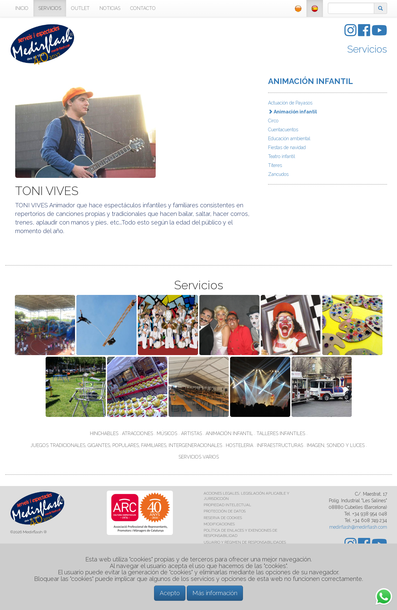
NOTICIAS (109, 8)
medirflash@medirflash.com (358, 527)
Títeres (275, 165)
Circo (273, 120)
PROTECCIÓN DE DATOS (225, 511)
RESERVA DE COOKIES (223, 517)
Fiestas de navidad (287, 147)
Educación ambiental (289, 138)
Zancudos (278, 174)
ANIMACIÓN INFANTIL (310, 81)
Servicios (367, 49)
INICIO (21, 8)
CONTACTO (143, 8)
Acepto (170, 593)
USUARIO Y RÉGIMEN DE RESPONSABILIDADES (245, 542)
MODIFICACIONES (219, 524)
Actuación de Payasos (290, 102)
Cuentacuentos (283, 129)
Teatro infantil (281, 156)
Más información (214, 593)
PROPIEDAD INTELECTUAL (227, 505)
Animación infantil (292, 111)
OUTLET (80, 8)
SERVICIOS (49, 8)
